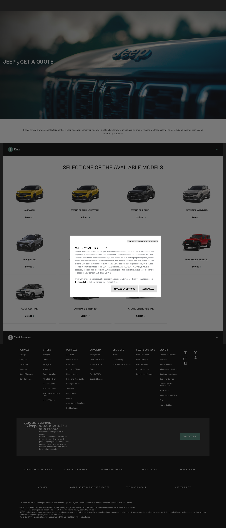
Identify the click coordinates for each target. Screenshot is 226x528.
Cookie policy (80, 282)
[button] (142, 241)
